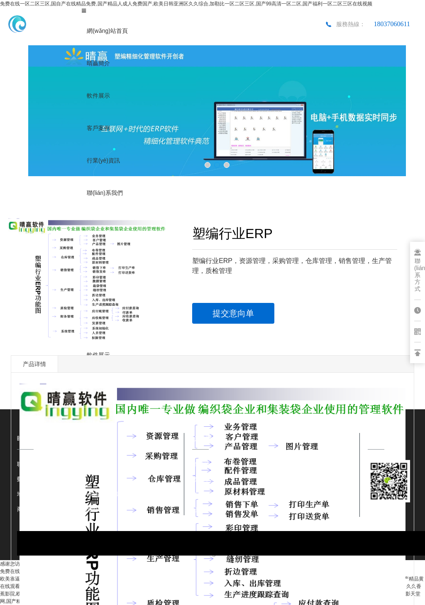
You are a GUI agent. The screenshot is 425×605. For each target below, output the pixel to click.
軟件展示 (98, 95)
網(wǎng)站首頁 (107, 30)
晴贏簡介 (98, 63)
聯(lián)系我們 (105, 192)
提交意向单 (233, 313)
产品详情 (34, 364)
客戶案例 (98, 128)
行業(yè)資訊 (103, 160)
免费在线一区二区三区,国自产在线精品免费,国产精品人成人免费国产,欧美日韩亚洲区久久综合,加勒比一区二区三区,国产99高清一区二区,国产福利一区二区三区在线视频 (186, 4)
